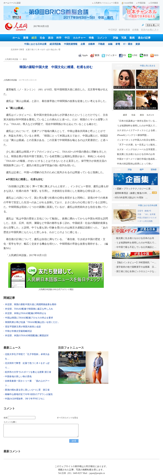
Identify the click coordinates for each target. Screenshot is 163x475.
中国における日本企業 (35, 44)
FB (122, 55)
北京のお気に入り (150, 30)
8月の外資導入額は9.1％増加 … (131, 197)
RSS (154, 55)
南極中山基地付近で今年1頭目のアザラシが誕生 (29, 394)
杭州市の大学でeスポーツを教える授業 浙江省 (28, 372)
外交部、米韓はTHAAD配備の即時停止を (25, 313)
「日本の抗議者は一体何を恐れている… (137, 121)
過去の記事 (144, 37)
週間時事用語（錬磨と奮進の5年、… (136, 192)
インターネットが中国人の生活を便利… (137, 140)
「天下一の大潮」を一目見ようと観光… (137, 145)
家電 (118, 44)
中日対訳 (112, 30)
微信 (144, 55)
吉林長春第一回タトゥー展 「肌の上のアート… (27, 383)
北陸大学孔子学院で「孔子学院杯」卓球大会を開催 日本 (35, 49)
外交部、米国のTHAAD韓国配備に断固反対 (27, 335)
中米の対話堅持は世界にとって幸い (135, 164)
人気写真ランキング (123, 66)
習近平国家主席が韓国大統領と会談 (23, 326)
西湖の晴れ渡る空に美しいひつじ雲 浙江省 (27, 390)
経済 (34, 37)
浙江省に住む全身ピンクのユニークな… (136, 271)
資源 (137, 44)
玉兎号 (140, 211)
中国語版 (140, 3)
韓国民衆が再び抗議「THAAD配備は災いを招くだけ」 (32, 322)
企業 (83, 44)
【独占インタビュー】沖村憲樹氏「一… (136, 262)
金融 (110, 44)
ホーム (16, 37)
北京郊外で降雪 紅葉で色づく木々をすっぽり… (27, 365)
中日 (67, 37)
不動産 (101, 44)
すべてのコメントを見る (67, 418)
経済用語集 (55, 44)
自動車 (91, 44)
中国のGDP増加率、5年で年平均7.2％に (25, 399)
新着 (25, 37)
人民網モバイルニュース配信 (105, 3)
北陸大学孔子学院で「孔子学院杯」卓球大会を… (27, 356)
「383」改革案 (149, 214)
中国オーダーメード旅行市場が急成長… (137, 159)
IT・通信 (127, 44)
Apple (83, 55)
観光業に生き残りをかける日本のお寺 (136, 154)
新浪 (94, 55)
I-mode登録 (127, 3)
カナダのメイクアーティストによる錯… (137, 130)
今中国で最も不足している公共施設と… (136, 247)
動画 (132, 37)
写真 (123, 37)
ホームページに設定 (12, 3)
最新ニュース (12, 347)
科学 (58, 37)
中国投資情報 (70, 44)
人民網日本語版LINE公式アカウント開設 (56, 276)
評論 (115, 37)
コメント (102, 37)
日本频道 (153, 3)
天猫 (139, 214)
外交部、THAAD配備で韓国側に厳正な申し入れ (29, 309)
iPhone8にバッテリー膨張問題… (133, 135)
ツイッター (109, 55)
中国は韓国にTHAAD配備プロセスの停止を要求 (29, 318)
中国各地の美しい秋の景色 (18, 376)
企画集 (135, 30)
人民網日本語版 (11, 59)
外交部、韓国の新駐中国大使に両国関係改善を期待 (30, 304)
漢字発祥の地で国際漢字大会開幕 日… (136, 267)
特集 (91, 37)
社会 (42, 37)
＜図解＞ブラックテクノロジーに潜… (134, 188)
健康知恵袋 (125, 30)
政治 (50, 37)
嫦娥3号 (148, 211)
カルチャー (79, 37)
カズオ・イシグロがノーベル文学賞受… (137, 149)
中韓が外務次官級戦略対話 (18, 331)
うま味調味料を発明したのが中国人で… (137, 125)
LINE (132, 55)
